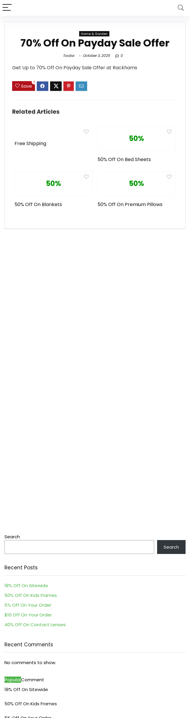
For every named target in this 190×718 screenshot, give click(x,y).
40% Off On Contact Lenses (35, 624)
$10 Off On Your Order (28, 615)
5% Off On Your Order (27, 605)
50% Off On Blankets (38, 204)
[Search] (181, 8)
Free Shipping (30, 143)
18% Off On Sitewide (26, 585)
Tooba (68, 55)
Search (12, 537)
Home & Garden (94, 33)
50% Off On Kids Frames (30, 595)
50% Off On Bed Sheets (124, 159)
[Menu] (7, 8)
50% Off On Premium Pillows (130, 204)
